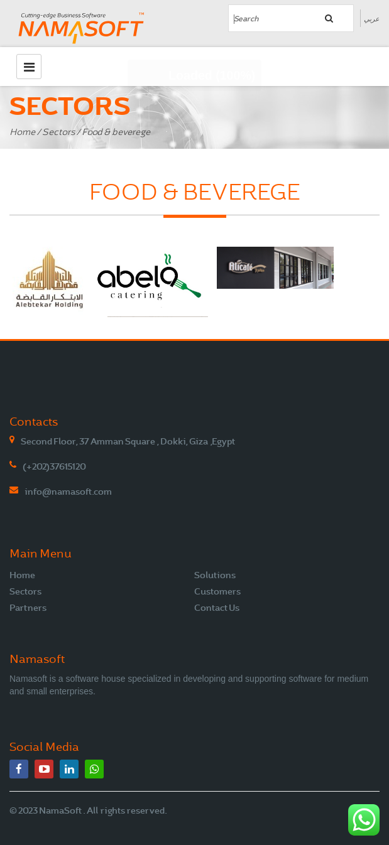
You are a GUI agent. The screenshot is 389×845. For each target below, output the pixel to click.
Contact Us (216, 607)
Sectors (58, 132)
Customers (217, 591)
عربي (372, 18)
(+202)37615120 (54, 466)
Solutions (215, 575)
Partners (28, 607)
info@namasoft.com (68, 491)
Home (22, 132)
